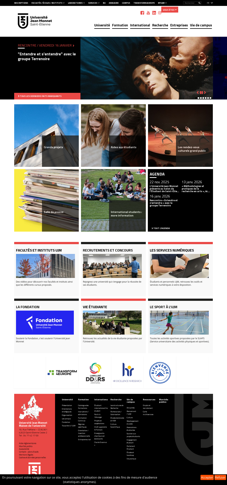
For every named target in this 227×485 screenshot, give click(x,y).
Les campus (66, 418)
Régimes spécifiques (82, 425)
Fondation (66, 422)
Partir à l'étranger (98, 416)
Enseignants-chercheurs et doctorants (99, 436)
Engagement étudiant (132, 441)
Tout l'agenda (161, 228)
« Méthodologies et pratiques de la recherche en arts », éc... (196, 188)
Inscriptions (21, 2)
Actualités (131, 407)
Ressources (149, 399)
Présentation (67, 405)
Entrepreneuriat (84, 439)
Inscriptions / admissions (83, 413)
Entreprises (179, 25)
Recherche (160, 25)
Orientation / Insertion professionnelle (84, 433)
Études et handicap (130, 454)
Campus (126, 2)
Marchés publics (25, 446)
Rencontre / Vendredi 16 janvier (45, 45)
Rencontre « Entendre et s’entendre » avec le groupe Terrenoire (164, 202)
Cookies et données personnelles (32, 457)
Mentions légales (26, 454)
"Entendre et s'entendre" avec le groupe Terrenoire (47, 56)
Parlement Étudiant (131, 447)
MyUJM (161, 2)
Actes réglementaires (27, 443)
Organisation (67, 415)
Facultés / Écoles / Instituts (46, 2)
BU (104, 2)
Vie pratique (131, 458)
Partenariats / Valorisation (116, 413)
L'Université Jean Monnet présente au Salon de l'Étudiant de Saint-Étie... (164, 188)
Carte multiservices (148, 413)
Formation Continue (82, 419)
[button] (196, 98)
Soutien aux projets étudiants (133, 435)
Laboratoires (75, 2)
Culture (130, 417)
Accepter (207, 477)
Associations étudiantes (131, 428)
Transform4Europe (144, 2)
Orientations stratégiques (67, 410)
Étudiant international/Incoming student (103, 408)
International (140, 25)
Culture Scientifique (115, 425)
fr (208, 2)
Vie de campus (201, 25)
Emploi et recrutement (148, 407)
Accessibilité (24, 449)
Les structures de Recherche (116, 407)
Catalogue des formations (83, 407)
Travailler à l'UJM (68, 425)
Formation (120, 25)
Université (102, 25)
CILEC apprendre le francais (100, 428)
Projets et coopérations (99, 422)
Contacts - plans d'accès (28, 451)
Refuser (220, 477)
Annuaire (114, 2)
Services (92, 2)
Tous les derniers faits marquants (40, 96)
